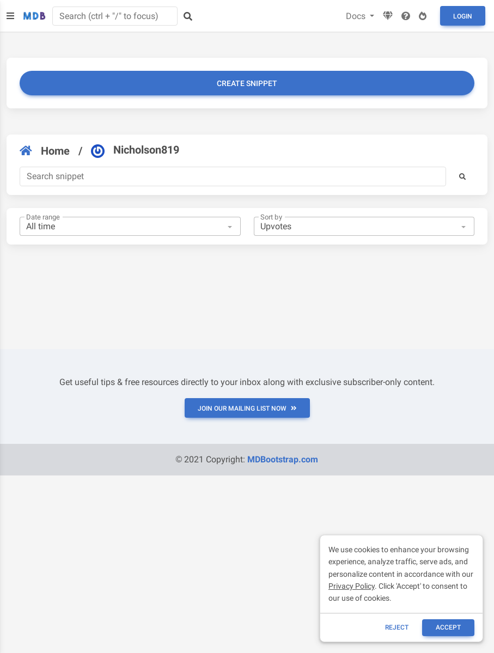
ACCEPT (448, 627)
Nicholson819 (135, 150)
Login (462, 16)
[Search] (233, 176)
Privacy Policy (351, 586)
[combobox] (130, 226)
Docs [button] (357, 16)
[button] (462, 176)
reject (396, 627)
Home (45, 150)
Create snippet (247, 83)
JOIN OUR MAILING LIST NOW (247, 408)
